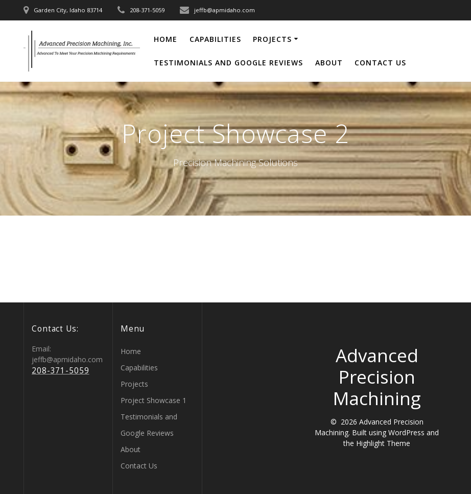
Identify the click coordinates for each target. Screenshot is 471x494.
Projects (272, 39)
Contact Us (380, 62)
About (329, 62)
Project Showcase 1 (153, 400)
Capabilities (215, 39)
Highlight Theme (383, 443)
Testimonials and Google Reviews (228, 62)
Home (165, 39)
